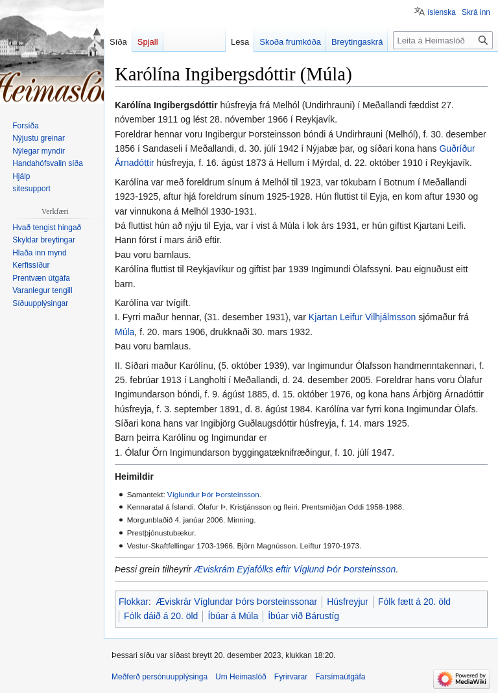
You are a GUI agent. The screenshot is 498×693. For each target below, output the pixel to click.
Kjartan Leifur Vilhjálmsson (362, 317)
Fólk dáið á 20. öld (161, 616)
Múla (124, 332)
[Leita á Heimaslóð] (443, 40)
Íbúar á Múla (233, 616)
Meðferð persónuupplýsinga (160, 676)
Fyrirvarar (290, 676)
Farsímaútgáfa (340, 676)
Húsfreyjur (347, 601)
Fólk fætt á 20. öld (414, 601)
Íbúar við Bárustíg (303, 616)
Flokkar (133, 601)
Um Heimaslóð (241, 676)
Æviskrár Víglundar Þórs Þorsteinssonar (236, 601)
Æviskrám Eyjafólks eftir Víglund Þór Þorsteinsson (295, 569)
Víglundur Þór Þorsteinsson (213, 494)
